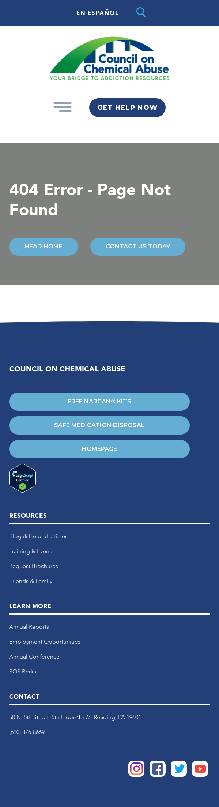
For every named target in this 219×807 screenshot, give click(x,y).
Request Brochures (33, 566)
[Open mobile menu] (62, 114)
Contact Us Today (138, 246)
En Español (97, 13)
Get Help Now (127, 108)
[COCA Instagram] (136, 775)
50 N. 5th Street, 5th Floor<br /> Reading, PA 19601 (75, 717)
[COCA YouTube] (200, 775)
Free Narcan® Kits (99, 401)
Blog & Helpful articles (38, 536)
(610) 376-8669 (27, 732)
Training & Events (31, 551)
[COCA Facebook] (158, 775)
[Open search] (141, 12)
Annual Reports (29, 626)
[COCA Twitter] (179, 775)
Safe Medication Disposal (99, 425)
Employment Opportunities (44, 641)
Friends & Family (30, 581)
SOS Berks (22, 671)
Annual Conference (34, 656)
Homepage (99, 448)
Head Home (43, 246)
